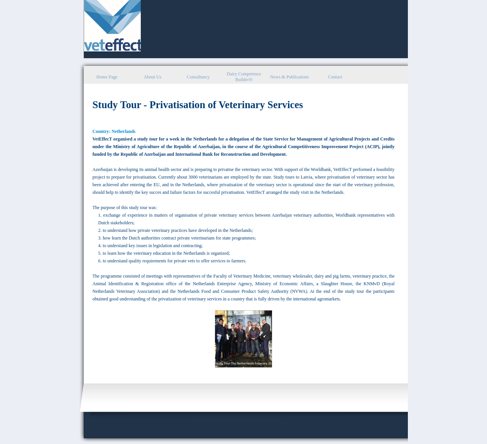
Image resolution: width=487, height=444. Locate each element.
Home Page (107, 77)
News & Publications (289, 77)
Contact (335, 77)
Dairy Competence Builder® (244, 76)
